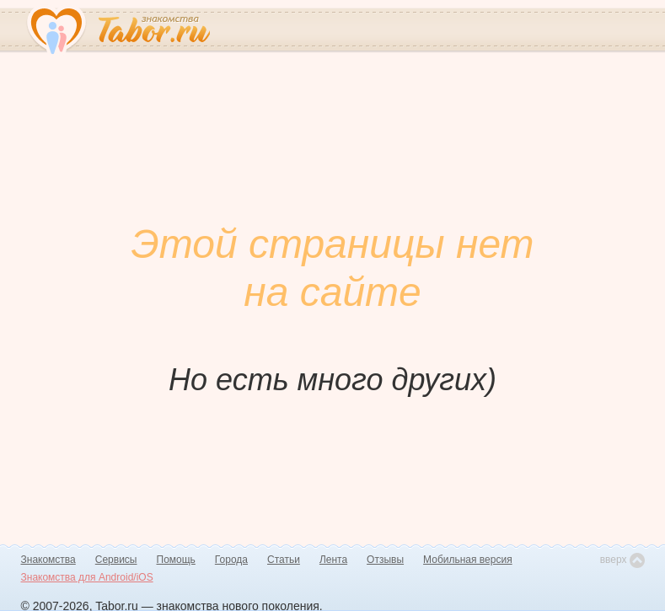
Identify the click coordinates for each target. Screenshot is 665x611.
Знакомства (48, 559)
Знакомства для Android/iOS (87, 577)
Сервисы (116, 559)
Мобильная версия (467, 559)
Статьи (283, 559)
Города (231, 559)
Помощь (176, 559)
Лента (333, 559)
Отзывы (385, 559)
